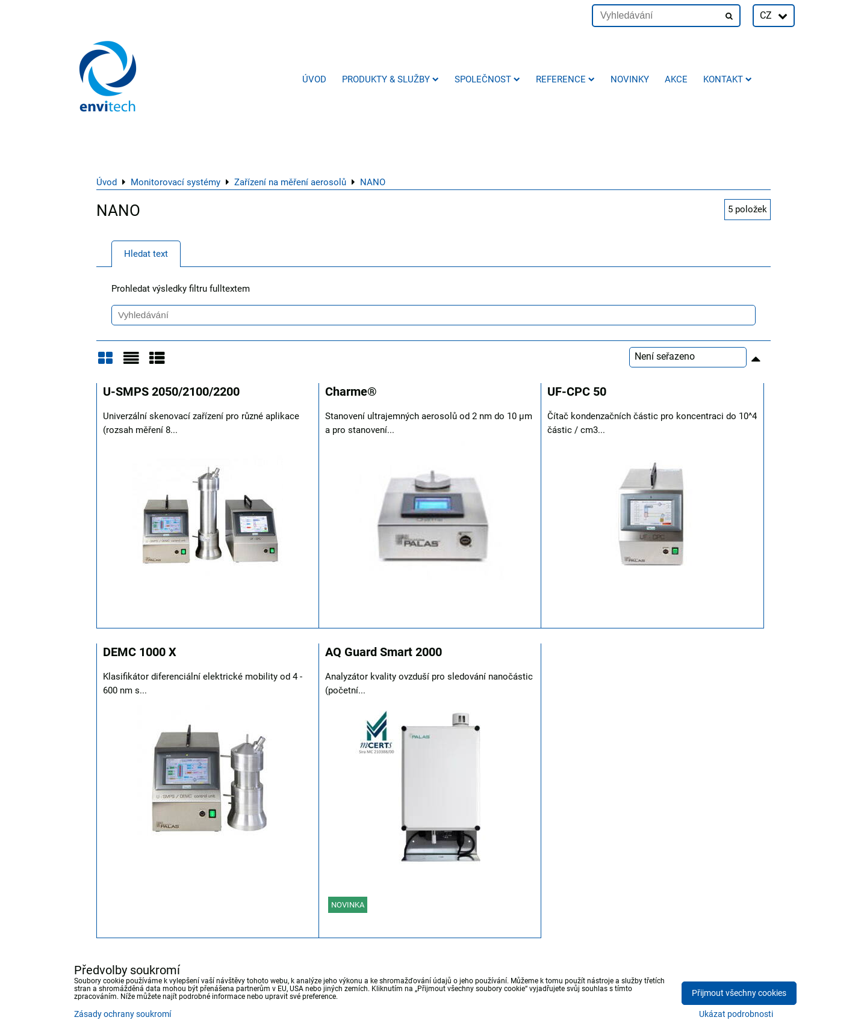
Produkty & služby (390, 79)
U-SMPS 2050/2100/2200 (171, 392)
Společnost (487, 79)
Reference (565, 79)
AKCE (676, 79)
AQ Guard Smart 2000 (383, 652)
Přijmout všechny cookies (739, 993)
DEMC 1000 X (139, 652)
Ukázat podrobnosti (736, 1014)
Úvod (314, 79)
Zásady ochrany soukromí (122, 1014)
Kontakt (727, 79)
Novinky (630, 79)
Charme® (351, 392)
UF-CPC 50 (576, 392)
